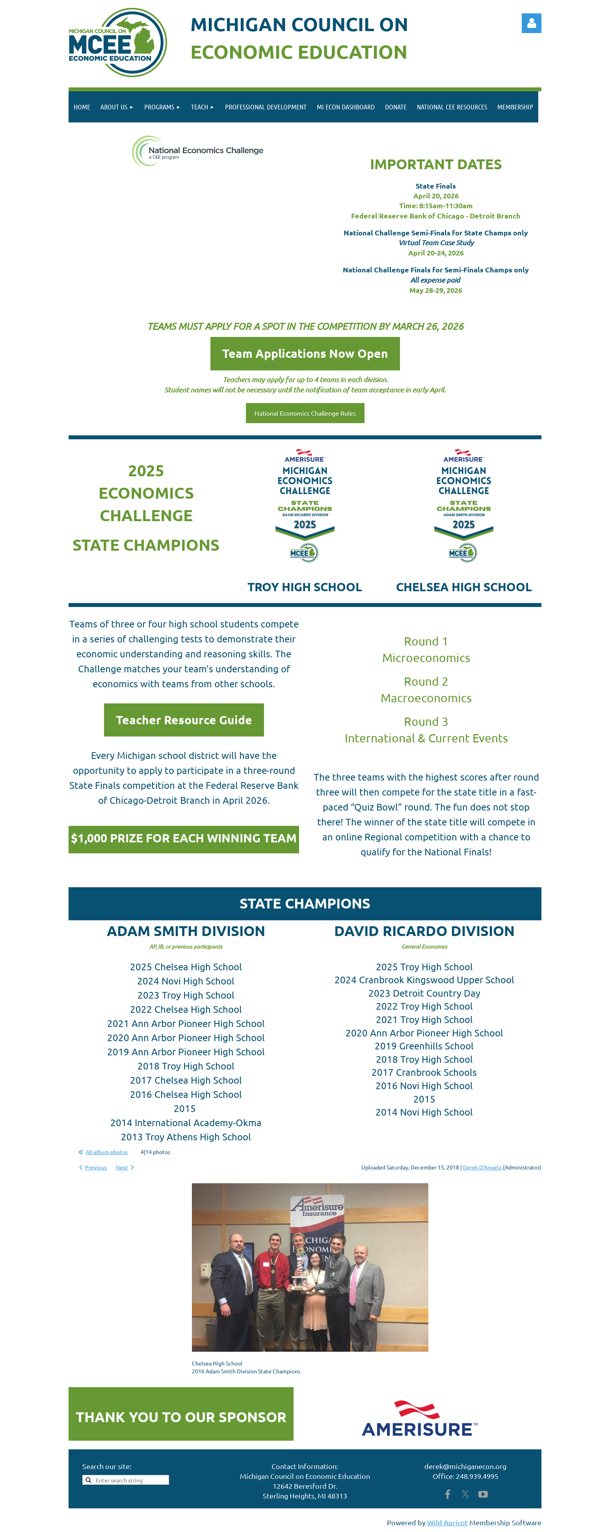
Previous (96, 1167)
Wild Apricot (447, 1522)
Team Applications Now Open (305, 353)
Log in (531, 23)
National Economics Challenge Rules (305, 413)
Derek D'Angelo (482, 1167)
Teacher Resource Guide (184, 719)
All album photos (107, 1151)
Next (122, 1167)
